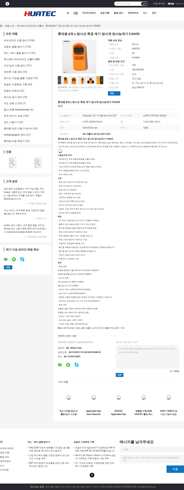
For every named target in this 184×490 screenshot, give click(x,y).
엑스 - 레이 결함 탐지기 (16, 53)
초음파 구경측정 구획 (15, 84)
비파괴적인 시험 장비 (15, 40)
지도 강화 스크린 (13, 103)
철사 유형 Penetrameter (17, 109)
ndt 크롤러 (86, 328)
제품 (75, 13)
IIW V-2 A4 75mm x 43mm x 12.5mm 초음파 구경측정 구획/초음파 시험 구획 (95, 457)
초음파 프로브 (11, 90)
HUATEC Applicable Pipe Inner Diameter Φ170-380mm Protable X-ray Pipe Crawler (118, 413)
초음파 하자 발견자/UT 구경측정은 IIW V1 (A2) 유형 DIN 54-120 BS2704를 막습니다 (95, 449)
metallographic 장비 (15, 134)
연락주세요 (133, 13)
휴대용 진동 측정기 (14, 141)
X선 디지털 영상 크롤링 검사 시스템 (69, 412)
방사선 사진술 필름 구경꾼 (18, 78)
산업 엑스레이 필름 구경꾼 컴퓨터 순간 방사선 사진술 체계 (49, 457)
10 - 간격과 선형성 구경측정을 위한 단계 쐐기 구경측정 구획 (94, 464)
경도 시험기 (10, 122)
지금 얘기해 (158, 3)
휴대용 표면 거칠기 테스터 (18, 128)
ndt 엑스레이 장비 (71, 328)
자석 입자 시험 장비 (14, 65)
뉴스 (145, 13)
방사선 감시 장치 (13, 97)
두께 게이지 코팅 (13, 115)
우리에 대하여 (89, 13)
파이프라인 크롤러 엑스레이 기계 (108, 328)
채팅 (112, 93)
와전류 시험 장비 (13, 71)
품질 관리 (118, 13)
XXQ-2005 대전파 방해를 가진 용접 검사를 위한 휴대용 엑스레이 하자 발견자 (49, 449)
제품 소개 (9, 26)
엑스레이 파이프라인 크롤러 (30, 26)
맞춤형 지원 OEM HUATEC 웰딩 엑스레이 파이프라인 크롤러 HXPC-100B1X (143, 413)
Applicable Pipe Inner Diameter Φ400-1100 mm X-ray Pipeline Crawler (94, 413)
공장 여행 (104, 13)
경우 (154, 13)
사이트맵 (4, 470)
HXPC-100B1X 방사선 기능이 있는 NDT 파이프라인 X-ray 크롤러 (169, 413)
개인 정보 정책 (37, 487)
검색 (144, 4)
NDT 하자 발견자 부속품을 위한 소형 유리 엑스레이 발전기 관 (49, 464)
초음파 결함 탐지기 (14, 46)
